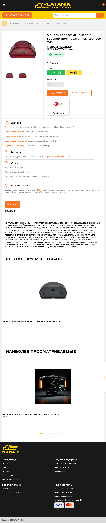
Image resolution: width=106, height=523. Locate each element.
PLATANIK (19, 520)
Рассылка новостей (10, 492)
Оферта (5, 463)
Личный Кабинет (61, 467)
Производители (9, 489)
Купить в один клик (80, 92)
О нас (4, 467)
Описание (12, 204)
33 (4, 23)
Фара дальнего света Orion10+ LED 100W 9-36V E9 (30, 414)
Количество (52, 79)
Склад (50, 68)
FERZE (4, 416)
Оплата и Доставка (10, 479)
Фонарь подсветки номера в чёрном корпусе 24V (31, 322)
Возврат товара (61, 471)
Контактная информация (65, 463)
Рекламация (7, 475)
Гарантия (6, 471)
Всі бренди (58, 113)
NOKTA (68, 47)
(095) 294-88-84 (63, 492)
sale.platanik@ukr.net (63, 496)
